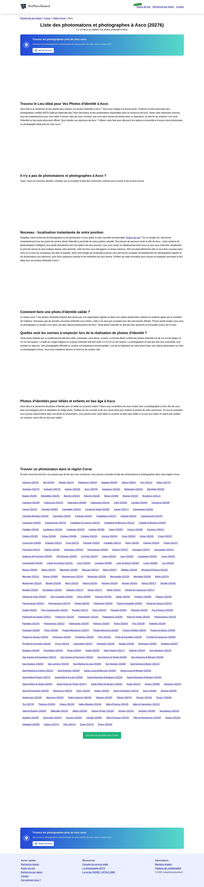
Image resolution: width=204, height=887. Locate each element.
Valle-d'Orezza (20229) (117, 704)
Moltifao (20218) (129, 570)
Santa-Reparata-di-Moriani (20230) (144, 677)
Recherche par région (163, 7)
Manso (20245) (29, 570)
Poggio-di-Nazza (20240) (162, 630)
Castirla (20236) (97, 529)
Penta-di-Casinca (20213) (159, 603)
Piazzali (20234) (119, 610)
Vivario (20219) (172, 717)
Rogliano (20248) (31, 650)
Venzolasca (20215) (169, 711)
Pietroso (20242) (101, 623)
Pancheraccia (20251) (33, 603)
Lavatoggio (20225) (147, 556)
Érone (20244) (105, 724)
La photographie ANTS (93, 868)
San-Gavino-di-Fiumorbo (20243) (76, 657)
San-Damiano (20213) (160, 650)
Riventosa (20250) (147, 644)
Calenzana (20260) (76, 502)
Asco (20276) (91, 489)
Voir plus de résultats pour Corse (102, 735)
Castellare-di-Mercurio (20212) (119, 523)
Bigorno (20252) (72, 496)
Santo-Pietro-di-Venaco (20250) (106, 684)
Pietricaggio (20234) (79, 623)
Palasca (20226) (163, 597)
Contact (180, 7)
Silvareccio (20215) (62, 691)
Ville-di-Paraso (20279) (117, 717)
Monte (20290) (50, 576)
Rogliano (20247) (169, 644)
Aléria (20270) (163, 482)
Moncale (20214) (30, 576)
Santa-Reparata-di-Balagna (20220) (104, 677)
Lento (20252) (168, 556)
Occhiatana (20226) (52, 590)
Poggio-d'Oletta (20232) (134, 630)
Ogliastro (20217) (74, 590)
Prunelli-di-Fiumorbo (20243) (36, 644)
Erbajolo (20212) (53, 543)
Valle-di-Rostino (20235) (34, 711)
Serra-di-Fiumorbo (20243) (35, 691)
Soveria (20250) (169, 691)
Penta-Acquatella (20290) (129, 603)
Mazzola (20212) (90, 570)
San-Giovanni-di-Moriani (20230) (147, 657)
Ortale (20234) (123, 597)
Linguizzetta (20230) (32, 563)
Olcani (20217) (95, 590)
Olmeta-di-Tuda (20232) (34, 597)
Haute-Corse (59, 18)
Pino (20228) (138, 623)
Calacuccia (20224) (53, 502)
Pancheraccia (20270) (59, 603)
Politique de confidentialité (168, 868)
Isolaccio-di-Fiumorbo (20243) (37, 556)
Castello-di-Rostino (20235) (152, 523)
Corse (47, 18)
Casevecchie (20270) (55, 523)
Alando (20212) (66, 482)
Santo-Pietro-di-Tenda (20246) (37, 684)
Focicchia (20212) (31, 549)
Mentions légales (163, 864)
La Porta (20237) (89, 556)
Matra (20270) (49, 570)
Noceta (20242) (129, 583)
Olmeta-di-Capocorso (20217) (140, 590)
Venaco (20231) (126, 711)
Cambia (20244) (139, 502)
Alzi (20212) (146, 482)
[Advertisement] (102, 78)
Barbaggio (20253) (133, 489)
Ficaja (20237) (171, 543)
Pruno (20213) (62, 644)
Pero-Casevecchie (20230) (54, 610)
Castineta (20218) (75, 529)
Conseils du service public (95, 864)
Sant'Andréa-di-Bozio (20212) (145, 664)
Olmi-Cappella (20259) (61, 597)
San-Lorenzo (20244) (58, 664)
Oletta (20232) (114, 590)
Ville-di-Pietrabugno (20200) (147, 717)
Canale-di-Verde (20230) (97, 509)
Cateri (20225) (116, 529)
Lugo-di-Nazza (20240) (127, 563)
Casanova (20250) (31, 523)
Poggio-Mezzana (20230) (105, 630)
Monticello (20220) (97, 576)
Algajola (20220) (109, 482)
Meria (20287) (110, 570)
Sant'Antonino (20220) (68, 670)
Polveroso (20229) (61, 637)
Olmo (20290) (84, 597)
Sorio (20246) (149, 691)
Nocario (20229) (110, 583)
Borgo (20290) (111, 496)
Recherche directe (30, 864)
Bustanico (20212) (151, 496)
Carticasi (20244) (83, 516)
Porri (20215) (104, 637)
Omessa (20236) (103, 597)
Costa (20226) (147, 536)
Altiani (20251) (129, 482)
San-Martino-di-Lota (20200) (87, 664)
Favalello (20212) (112, 543)
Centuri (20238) (135, 529)
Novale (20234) (168, 583)
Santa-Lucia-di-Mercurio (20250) (100, 670)
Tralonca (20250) (46, 704)
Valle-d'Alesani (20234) (90, 704)
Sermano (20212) (172, 684)
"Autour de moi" (133, 237)
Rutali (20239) (92, 650)
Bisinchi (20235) (92, 496)
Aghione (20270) (30, 482)
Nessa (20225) (90, 583)
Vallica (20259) (79, 711)
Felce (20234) (132, 543)
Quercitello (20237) (82, 644)
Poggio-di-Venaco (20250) (35, 637)
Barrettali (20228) (155, 489)
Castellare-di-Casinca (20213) (85, 523)
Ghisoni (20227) (120, 549)
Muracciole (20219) (32, 583)
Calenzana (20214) (100, 502)
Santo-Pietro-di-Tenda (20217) (72, 684)
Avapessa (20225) (111, 489)
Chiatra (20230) (30, 536)
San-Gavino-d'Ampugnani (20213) (39, 657)
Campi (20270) (29, 509)
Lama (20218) (109, 556)
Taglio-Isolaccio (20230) (79, 697)
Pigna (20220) (121, 623)
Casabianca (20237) (106, 516)
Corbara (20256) (68, 536)
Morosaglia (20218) (119, 576)
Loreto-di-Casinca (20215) (60, 563)
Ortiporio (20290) (142, 597)
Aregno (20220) (72, 489)
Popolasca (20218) (84, 637)
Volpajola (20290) (31, 724)
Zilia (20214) (69, 724)
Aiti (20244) (49, 482)
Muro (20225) (72, 583)
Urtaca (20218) (66, 704)
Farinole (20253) (91, 543)
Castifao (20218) (30, 529)
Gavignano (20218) (73, 549)
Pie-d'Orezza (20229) (162, 610)
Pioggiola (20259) (31, 630)
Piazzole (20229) (139, 610)
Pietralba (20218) (31, 623)
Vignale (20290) (94, 717)
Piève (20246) (51, 630)
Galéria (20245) (52, 549)
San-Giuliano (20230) (33, 664)
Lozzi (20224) (83, 563)
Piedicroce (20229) (64, 617)
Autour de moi (143, 7)
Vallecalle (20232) (59, 711)
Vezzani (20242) (74, 717)
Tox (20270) (28, 704)
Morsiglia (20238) (142, 576)
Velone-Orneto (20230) (102, 711)
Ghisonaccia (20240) (97, 549)
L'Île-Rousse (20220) (66, 556)
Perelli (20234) (29, 610)
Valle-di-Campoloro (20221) (146, 704)
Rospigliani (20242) (53, 650)
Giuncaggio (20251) (164, 549)
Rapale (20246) (126, 644)
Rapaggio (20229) (106, 644)
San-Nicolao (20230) (115, 664)
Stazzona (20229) (55, 697)
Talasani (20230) (104, 697)
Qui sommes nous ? (31, 880)
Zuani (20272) (87, 724)
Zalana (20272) (51, 724)
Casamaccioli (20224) (151, 516)
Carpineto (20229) (62, 516)
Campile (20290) (49, 509)
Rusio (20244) (74, 650)
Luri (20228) (168, 563)
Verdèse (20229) (30, 717)
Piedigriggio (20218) (88, 617)
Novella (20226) (30, 590)
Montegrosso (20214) (72, 576)
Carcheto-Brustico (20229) (35, 516)
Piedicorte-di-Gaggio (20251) (36, 617)
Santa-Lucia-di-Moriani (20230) (135, 670)
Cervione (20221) (155, 529)
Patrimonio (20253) (103, 603)
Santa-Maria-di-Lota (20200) (69, 677)
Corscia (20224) (109, 536)
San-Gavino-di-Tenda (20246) (112, 657)
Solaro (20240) (101, 691)
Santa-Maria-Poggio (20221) (36, 677)
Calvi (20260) (120, 502)
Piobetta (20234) (157, 623)
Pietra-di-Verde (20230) (138, 617)
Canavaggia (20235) (143, 509)
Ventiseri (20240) (146, 711)
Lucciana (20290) (103, 563)
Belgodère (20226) (50, 496)
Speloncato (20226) (32, 697)
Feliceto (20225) (151, 543)
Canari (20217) (121, 509)
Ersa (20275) (72, 543)
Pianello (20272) (80, 610)
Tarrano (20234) (144, 697)
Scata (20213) (134, 684)
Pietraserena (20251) (54, 623)
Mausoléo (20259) (69, 570)
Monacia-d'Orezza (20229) (154, 570)
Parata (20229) (82, 603)
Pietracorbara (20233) (165, 617)
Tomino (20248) (164, 697)
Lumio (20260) (150, 563)
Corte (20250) (128, 536)
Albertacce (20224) (87, 482)
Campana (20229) (161, 502)
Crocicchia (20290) (31, 543)
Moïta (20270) (162, 576)
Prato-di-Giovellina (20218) (128, 637)
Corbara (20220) (89, 536)
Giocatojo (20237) (141, 549)
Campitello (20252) (71, 509)
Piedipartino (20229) (112, 617)
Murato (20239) (53, 583)
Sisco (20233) (83, 691)
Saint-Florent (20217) (114, 650)
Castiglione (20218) (53, 529)
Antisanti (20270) (52, 489)
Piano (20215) (99, 610)
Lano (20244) (127, 556)
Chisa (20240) (49, 536)
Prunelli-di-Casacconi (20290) (161, 637)
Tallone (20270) (124, 697)
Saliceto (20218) (137, 650)
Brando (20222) (130, 496)
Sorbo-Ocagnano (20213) (126, 691)
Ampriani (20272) (31, 489)
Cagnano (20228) (31, 502)
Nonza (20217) (148, 583)
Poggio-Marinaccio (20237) (75, 630)
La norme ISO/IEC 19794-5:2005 (98, 872)
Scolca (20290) (152, 684)
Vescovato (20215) (52, 717)
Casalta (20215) (128, 516)
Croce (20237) (165, 536)
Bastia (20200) (29, 496)
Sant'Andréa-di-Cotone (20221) (37, 670)
